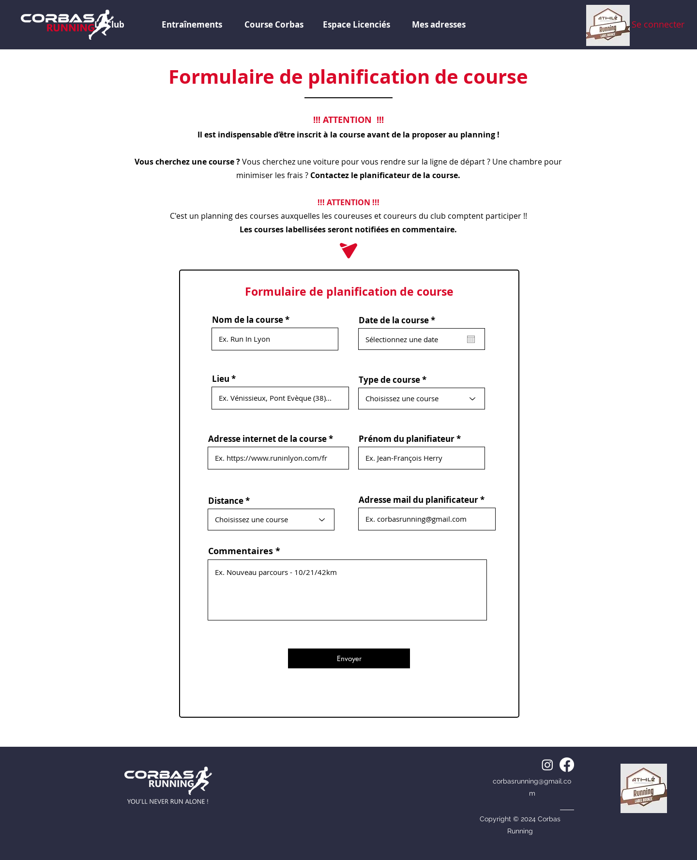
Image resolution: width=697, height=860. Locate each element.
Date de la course (399, 320)
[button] (356, 24)
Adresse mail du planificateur (418, 500)
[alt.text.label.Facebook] (567, 764)
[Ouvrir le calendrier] (471, 339)
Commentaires (240, 551)
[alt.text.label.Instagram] (547, 764)
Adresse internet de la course (267, 439)
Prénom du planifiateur (407, 439)
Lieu (220, 379)
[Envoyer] (349, 658)
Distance (225, 501)
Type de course (389, 380)
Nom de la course (247, 320)
